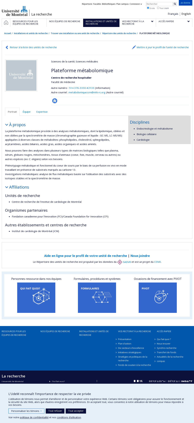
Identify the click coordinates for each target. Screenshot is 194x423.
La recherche (41, 14)
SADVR (124, 262)
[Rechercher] (175, 4)
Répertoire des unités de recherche (119, 33)
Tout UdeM (163, 8)
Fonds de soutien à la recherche (134, 364)
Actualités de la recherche (170, 356)
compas (161, 361)
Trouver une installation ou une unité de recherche (75, 33)
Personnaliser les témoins (26, 411)
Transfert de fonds (166, 352)
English (186, 14)
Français (173, 14)
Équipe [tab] (27, 111)
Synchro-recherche (166, 347)
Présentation (124, 339)
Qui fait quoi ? (164, 339)
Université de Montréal (14, 11)
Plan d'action (124, 343)
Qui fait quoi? (58, 381)
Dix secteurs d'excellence (131, 347)
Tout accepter (76, 410)
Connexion (136, 4)
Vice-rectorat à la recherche (134, 331)
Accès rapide (164, 331)
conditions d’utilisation (69, 417)
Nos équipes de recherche (55, 331)
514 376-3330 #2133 (81, 88)
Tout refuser (55, 410)
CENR (157, 262)
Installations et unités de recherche (31, 33)
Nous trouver (163, 343)
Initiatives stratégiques (129, 352)
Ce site (151, 8)
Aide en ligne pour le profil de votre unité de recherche (85, 256)
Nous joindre (140, 256)
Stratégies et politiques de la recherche (132, 358)
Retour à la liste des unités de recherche (33, 47)
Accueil (7, 33)
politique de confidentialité (34, 417)
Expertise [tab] (42, 111)
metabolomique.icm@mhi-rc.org (87, 92)
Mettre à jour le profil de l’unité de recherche (163, 47)
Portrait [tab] (12, 111)
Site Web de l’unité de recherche (54, 100)
